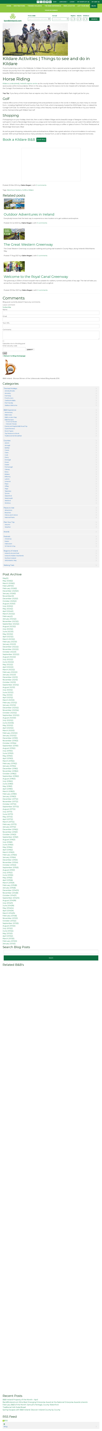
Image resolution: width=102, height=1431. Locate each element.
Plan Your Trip (9, 522)
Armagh (7, 445)
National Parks (10, 517)
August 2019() (9, 748)
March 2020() (9, 731)
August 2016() (9, 840)
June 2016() (8, 845)
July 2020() (8, 720)
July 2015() (8, 873)
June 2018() (8, 784)
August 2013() (9, 926)
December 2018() (10, 769)
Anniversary (9, 412)
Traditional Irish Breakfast (13, 436)
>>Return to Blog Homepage (14, 356)
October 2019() (9, 743)
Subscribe (7, 307)
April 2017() (8, 819)
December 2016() (10, 829)
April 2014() (8, 911)
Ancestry (8, 393)
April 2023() (8, 637)
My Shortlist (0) (83, 2)
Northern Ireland (10, 558)
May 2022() (8, 665)
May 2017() (8, 817)
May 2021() (8, 695)
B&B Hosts (8, 415)
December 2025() (11, 591)
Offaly (7, 486)
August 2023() (9, 626)
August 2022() (9, 657)
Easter (7, 541)
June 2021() (8, 692)
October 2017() (9, 804)
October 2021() (9, 682)
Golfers (25, 190)
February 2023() (10, 642)
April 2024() (8, 611)
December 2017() (10, 799)
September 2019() (10, 746)
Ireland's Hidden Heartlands (14, 555)
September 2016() (10, 837)
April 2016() (8, 850)
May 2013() (8, 933)
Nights (73, 15)
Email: (5, 316)
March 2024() (9, 614)
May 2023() (8, 634)
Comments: (7, 330)
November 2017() (10, 802)
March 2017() (9, 822)
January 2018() (9, 796)
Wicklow (8, 503)
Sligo (6, 488)
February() (8, 616)
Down (7, 462)
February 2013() (10, 941)
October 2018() (9, 774)
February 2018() (10, 794)
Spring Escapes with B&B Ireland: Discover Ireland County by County (31, 1410)
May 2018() (7, 786)
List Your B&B (83, 6)
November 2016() (10, 832)
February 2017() (10, 824)
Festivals (7, 536)
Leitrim (7, 479)
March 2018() (9, 791)
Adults (79, 15)
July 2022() (8, 659)
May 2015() (7, 878)
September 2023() (11, 624)
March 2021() (9, 700)
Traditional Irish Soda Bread (14, 1407)
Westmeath (9, 498)
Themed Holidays (35, 6)
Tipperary (8, 491)
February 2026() (10, 588)
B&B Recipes (9, 420)
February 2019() (10, 763)
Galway (7, 469)
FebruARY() (8, 586)
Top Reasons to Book (12, 433)
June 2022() (8, 662)
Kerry (6, 472)
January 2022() (9, 644)
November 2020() (11, 710)
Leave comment (9, 305)
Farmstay (8, 396)
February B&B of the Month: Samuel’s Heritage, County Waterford (31, 1405)
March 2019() (9, 761)
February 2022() (10, 672)
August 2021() (9, 687)
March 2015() (8, 883)
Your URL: (6, 323)
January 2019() (9, 766)
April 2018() (8, 789)
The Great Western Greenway (28, 244)
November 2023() (11, 621)
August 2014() (9, 900)
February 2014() (10, 916)
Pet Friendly (9, 403)
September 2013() (11, 923)
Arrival (54, 15)
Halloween (8, 544)
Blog (94, 6)
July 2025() (8, 606)
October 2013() (9, 921)
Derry (7, 457)
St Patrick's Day (10, 546)
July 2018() (8, 781)
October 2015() (9, 865)
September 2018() (11, 776)
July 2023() (8, 629)
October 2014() (10, 895)
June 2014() (8, 906)
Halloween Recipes (11, 424)
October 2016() (9, 835)
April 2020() (8, 728)
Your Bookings (51, 10)
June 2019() (8, 753)
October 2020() (10, 713)
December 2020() (11, 708)
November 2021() (10, 680)
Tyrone (7, 493)
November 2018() (10, 771)
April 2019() (8, 758)
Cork (6, 455)
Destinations (19, 6)
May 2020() (8, 725)
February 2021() (10, 703)
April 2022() (8, 667)
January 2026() (9, 594)
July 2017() (7, 812)
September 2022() (11, 654)
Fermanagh (9, 467)
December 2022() (11, 647)
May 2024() (8, 609)
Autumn (7, 524)
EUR (55, 2)
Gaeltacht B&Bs (10, 400)
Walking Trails (9, 565)
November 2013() (10, 918)
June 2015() (8, 875)
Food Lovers (9, 398)
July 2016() (8, 842)
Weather (8, 527)
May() (5, 578)
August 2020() (9, 718)
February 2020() (10, 733)
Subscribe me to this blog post (14, 344)
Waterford (8, 496)
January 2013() (9, 944)
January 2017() (9, 827)
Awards (6, 532)
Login (72, 2)
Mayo (6, 484)
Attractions (8, 510)
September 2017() (11, 807)
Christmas (8, 539)
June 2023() (8, 632)
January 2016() (9, 857)
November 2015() (10, 862)
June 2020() (8, 723)
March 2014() (9, 913)
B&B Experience (10, 410)
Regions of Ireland (11, 551)
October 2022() (9, 652)
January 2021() (9, 705)
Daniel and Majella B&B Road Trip (16, 426)
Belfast (7, 448)
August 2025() (9, 604)
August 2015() (9, 870)
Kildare (31, 190)
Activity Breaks (10, 391)
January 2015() (9, 888)
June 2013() (8, 931)
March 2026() (9, 583)
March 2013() (8, 939)
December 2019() (10, 738)
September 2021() (11, 685)
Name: (5, 310)
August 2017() (9, 809)
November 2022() (11, 649)
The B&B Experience (53, 6)
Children (85, 15)
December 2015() (10, 860)
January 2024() (9, 619)
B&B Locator (69, 6)
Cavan (7, 450)
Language (63, 2)
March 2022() (9, 670)
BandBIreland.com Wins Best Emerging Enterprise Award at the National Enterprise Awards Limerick (45, 1402)
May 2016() (8, 847)
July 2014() (8, 903)
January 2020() (10, 736)
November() (8, 596)
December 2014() (11, 890)
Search (94, 19)
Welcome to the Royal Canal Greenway (36, 277)
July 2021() (8, 690)
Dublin (7, 464)
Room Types (9, 431)
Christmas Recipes (11, 421)
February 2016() (10, 855)
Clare (6, 452)
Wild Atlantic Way (11, 560)
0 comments (41, 185)
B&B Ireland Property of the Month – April (20, 1400)
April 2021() (8, 698)
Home (9, 6)
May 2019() (8, 756)
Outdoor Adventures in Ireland (29, 214)
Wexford (8, 500)
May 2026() (8, 581)
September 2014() (11, 898)
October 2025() (10, 601)
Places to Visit (9, 508)
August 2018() (9, 779)
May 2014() (8, 908)
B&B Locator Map (11, 417)
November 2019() (10, 741)
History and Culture (11, 515)
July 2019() (8, 751)
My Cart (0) (95, 2)
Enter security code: (10, 346)
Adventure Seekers (14, 190)
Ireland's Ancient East (12, 553)
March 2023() (9, 639)
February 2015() (10, 885)
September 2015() (11, 868)
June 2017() (8, 814)
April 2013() (8, 936)
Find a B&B (31, 15)
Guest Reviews (10, 428)
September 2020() (11, 715)
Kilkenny (8, 476)
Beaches (8, 512)
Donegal (8, 460)
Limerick (8, 481)
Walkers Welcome (11, 405)
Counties (7, 441)
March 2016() (8, 852)
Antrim (7, 443)
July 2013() (8, 928)
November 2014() (10, 893)
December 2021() (10, 677)
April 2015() (8, 880)
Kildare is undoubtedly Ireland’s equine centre (20, 83)
